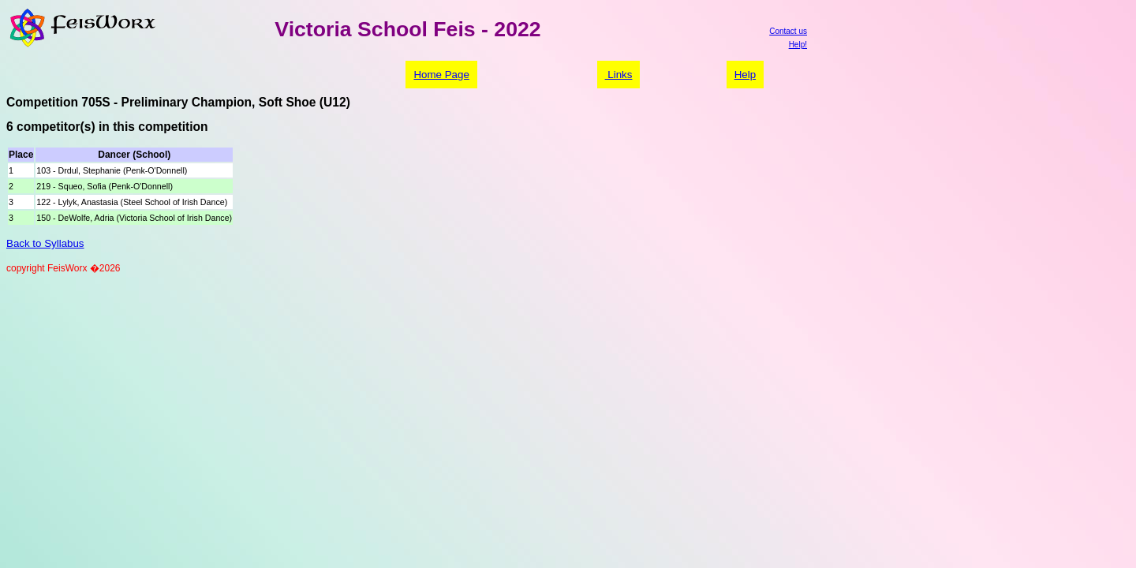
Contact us (788, 31)
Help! (798, 44)
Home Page (441, 74)
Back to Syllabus (45, 243)
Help (745, 74)
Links (619, 74)
